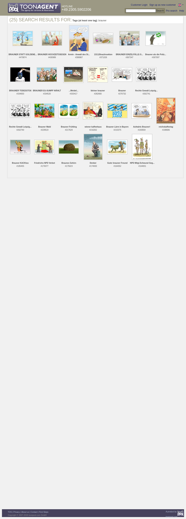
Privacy (17, 512)
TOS (10, 512)
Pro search (171, 10)
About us (25, 512)
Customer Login (139, 5)
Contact (34, 512)
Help (181, 10)
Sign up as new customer (162, 5)
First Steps (43, 512)
